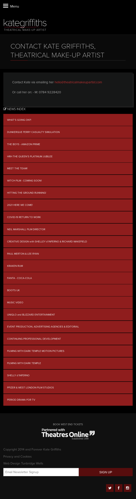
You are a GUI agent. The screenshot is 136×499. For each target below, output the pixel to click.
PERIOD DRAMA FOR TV (21, 399)
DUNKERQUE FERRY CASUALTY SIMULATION (33, 132)
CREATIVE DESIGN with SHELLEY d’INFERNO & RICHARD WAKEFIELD (47, 241)
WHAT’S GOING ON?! (19, 119)
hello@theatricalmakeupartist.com (78, 82)
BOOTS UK (13, 290)
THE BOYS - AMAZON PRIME (23, 144)
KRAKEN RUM (15, 265)
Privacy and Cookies (17, 456)
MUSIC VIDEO (15, 302)
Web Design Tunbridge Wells (23, 463)
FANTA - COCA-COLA (19, 278)
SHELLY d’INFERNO (18, 375)
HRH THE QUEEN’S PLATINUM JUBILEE (30, 156)
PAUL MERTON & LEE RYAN (23, 253)
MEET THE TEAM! (17, 168)
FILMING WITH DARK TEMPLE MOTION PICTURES (35, 351)
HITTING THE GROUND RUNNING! (26, 192)
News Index (14, 109)
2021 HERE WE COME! (20, 205)
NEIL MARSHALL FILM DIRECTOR (26, 229)
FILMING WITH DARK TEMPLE (24, 363)
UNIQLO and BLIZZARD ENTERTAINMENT (31, 314)
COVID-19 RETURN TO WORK (24, 217)
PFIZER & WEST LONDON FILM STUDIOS (30, 387)
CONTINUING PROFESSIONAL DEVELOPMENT (34, 338)
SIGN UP (105, 472)
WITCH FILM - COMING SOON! (24, 180)
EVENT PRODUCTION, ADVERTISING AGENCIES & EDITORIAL (43, 326)
